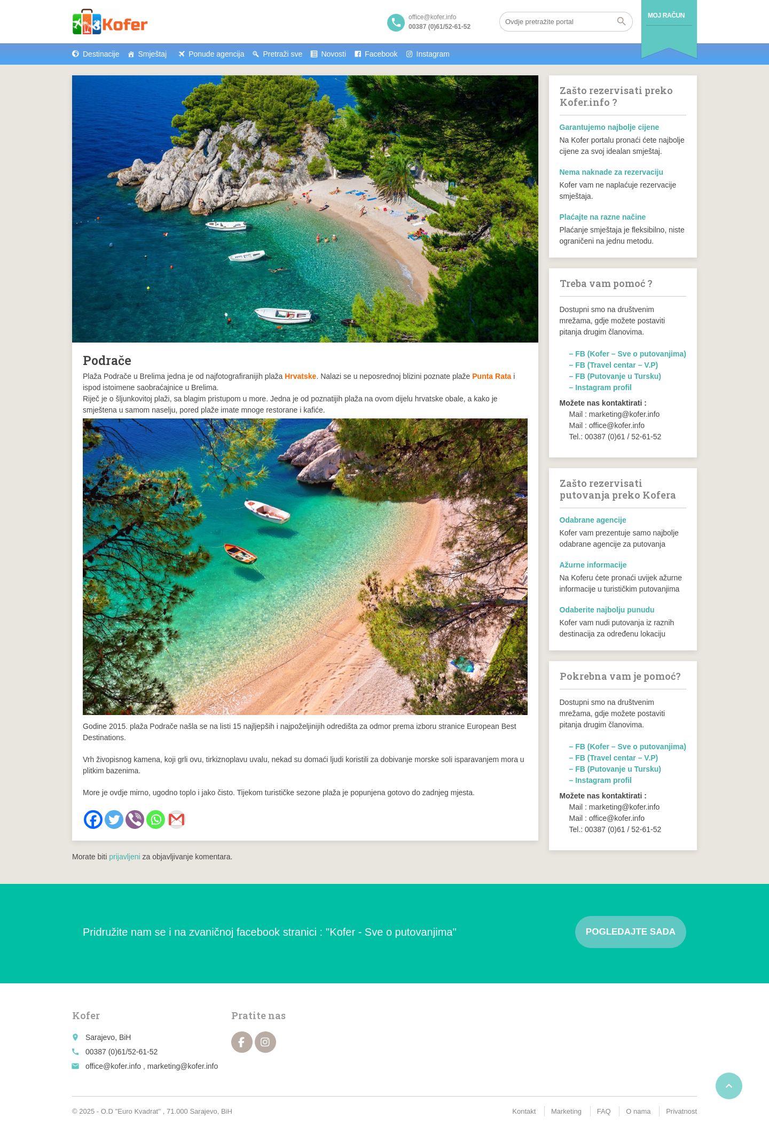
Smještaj (152, 54)
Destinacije (101, 54)
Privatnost (681, 1111)
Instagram (433, 54)
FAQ (604, 1111)
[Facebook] (93, 819)
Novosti (333, 54)
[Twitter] (114, 819)
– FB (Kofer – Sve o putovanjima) (627, 354)
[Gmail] (176, 819)
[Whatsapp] (155, 819)
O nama (638, 1111)
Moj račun (666, 15)
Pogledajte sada (631, 932)
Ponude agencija (216, 54)
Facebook (381, 54)
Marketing (566, 1111)
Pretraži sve (282, 54)
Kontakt (524, 1111)
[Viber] (134, 819)
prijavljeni (124, 856)
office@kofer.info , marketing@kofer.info (151, 1066)
